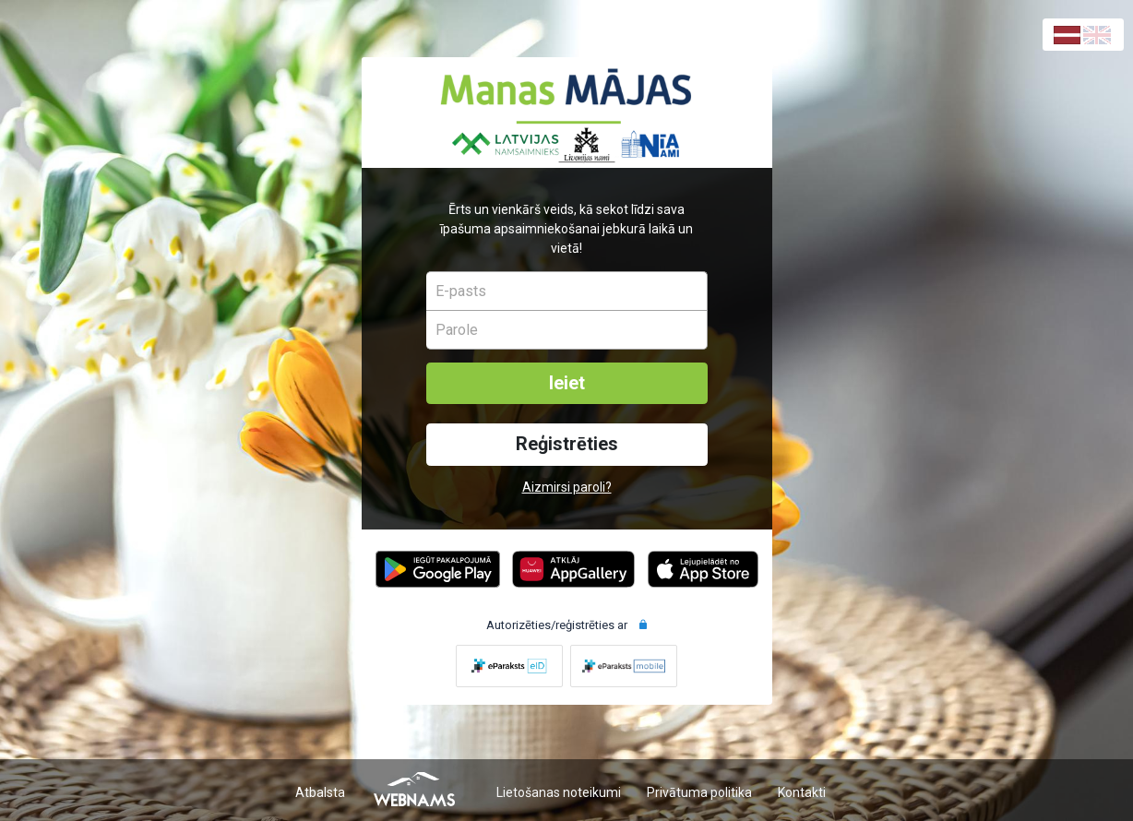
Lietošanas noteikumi (558, 792)
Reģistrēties (567, 444)
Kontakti (802, 792)
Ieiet (567, 383)
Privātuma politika (699, 792)
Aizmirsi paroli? (567, 487)
